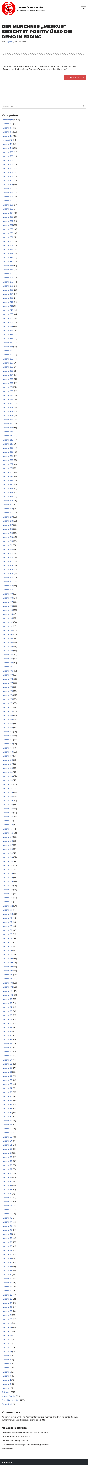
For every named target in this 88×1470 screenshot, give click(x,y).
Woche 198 (8, 600)
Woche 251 (8, 388)
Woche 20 (7, 1323)
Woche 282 (8, 262)
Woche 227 (8, 486)
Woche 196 (8, 608)
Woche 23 (7, 1311)
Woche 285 (8, 250)
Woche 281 (8, 266)
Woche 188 (8, 640)
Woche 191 (7, 628)
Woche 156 (8, 770)
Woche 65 (7, 1140)
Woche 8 (7, 1364)
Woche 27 (7, 1295)
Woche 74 (7, 1104)
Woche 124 (8, 900)
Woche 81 (7, 1075)
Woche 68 (7, 1128)
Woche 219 (8, 518)
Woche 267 (8, 323)
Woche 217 (8, 526)
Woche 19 (7, 1328)
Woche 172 (8, 705)
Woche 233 (8, 461)
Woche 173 (8, 701)
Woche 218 (8, 522)
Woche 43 (7, 1230)
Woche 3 (7, 1384)
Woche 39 (7, 1246)
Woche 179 (8, 677)
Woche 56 (7, 1177)
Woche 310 (8, 148)
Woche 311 (7, 144)
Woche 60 (7, 1161)
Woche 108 (8, 966)
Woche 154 (8, 778)
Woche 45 (7, 1222)
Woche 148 (8, 803)
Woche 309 (8, 152)
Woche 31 (7, 1279)
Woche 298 (8, 197)
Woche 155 (8, 774)
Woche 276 (8, 287)
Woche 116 (7, 933)
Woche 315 (8, 128)
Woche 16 (7, 1340)
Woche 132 (8, 868)
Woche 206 (8, 567)
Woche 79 (7, 1083)
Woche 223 (8, 502)
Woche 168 (8, 722)
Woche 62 (7, 1153)
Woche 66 (7, 1136)
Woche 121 (7, 913)
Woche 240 (8, 433)
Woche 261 (8, 347)
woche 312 (7, 140)
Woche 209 (8, 555)
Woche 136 (8, 852)
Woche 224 (8, 498)
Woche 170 (8, 713)
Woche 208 (8, 559)
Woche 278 (8, 278)
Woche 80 (7, 1079)
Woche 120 (8, 917)
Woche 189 (8, 636)
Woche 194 (8, 616)
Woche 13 (7, 1344)
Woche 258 (8, 360)
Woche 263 (8, 339)
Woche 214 (8, 539)
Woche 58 (7, 1169)
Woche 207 (8, 563)
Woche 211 (7, 547)
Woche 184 (8, 657)
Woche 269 (8, 315)
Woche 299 (8, 193)
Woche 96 (7, 1014)
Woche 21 (7, 1319)
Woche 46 (7, 1218)
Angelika (9, 42)
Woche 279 (8, 274)
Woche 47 (7, 1214)
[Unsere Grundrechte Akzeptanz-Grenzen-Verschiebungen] (23, 8)
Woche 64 (7, 1144)
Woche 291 (8, 225)
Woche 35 (7, 1262)
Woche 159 (8, 758)
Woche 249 (8, 396)
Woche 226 (8, 490)
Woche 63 (7, 1148)
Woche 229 (8, 478)
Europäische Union (10, 1405)
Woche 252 (8, 384)
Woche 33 (7, 1270)
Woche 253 (8, 380)
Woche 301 (8, 185)
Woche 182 (8, 665)
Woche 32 (7, 1275)
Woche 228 (8, 482)
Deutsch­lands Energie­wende (15, 1445)
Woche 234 (8, 457)
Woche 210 (8, 551)
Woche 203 (8, 579)
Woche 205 (8, 571)
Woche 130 (8, 876)
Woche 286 (8, 246)
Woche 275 (8, 290)
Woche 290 (8, 229)
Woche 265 (8, 331)
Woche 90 (7, 1039)
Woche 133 (8, 864)
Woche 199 (8, 596)
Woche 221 (8, 510)
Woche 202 (8, 583)
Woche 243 (8, 421)
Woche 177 (8, 685)
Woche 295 (8, 209)
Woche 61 (7, 1157)
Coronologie (7, 120)
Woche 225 (8, 494)
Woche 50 (7, 1201)
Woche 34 (7, 1267)
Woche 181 (7, 669)
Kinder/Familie (8, 1401)
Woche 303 (8, 177)
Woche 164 (8, 738)
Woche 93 (7, 1027)
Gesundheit (7, 1409)
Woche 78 (7, 1088)
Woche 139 (8, 839)
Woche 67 (7, 1132)
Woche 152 (8, 787)
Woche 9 (7, 1360)
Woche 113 (7, 945)
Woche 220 (8, 514)
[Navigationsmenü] (83, 8)
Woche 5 (7, 1376)
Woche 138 (8, 844)
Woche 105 (8, 978)
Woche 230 (8, 474)
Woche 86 (7, 1055)
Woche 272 (8, 303)
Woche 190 (8, 632)
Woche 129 (8, 880)
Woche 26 (7, 1299)
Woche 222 (8, 506)
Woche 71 (7, 1116)
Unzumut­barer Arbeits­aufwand (16, 1441)
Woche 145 (8, 815)
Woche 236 (8, 449)
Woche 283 (8, 258)
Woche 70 (7, 1120)
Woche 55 (7, 1181)
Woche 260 (8, 352)
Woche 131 (7, 872)
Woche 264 (8, 335)
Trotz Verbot (8, 1453)
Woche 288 (8, 238)
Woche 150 (8, 795)
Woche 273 (8, 299)
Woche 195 (8, 612)
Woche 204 (8, 575)
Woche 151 (7, 791)
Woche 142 (8, 827)
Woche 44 (7, 1226)
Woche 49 (7, 1205)
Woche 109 (8, 961)
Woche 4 (7, 1380)
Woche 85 (7, 1059)
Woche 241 (8, 429)
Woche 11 (7, 1352)
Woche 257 (8, 364)
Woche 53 (7, 1189)
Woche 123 (8, 905)
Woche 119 (7, 921)
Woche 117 (7, 929)
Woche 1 (7, 1393)
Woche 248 (8, 400)
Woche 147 (8, 807)
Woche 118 (7, 925)
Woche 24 (7, 1307)
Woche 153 (8, 783)
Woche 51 (7, 1197)
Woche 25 (7, 1303)
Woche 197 (8, 604)
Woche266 (8, 327)
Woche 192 (8, 624)
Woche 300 (8, 189)
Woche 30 (7, 1283)
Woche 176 (8, 689)
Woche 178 (8, 681)
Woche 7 (7, 1368)
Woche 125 (8, 896)
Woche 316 (8, 124)
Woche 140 (8, 835)
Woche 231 (8, 469)
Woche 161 (7, 750)
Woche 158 (8, 762)
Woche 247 (8, 404)
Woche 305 (8, 168)
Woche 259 (8, 356)
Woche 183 (8, 661)
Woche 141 (7, 831)
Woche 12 (7, 1348)
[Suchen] (41, 106)
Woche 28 (7, 1291)
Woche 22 (7, 1315)
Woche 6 (7, 1372)
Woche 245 (8, 413)
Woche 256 (8, 368)
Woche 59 (7, 1165)
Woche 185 (8, 652)
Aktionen (6, 1397)
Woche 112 (7, 949)
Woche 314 (8, 132)
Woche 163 (8, 742)
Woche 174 (8, 697)
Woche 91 (7, 1035)
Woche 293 (8, 217)
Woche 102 (8, 990)
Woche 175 (8, 693)
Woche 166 (8, 730)
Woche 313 (8, 136)
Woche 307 (8, 160)
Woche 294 (8, 213)
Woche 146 (8, 811)
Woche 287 (8, 242)
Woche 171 (7, 709)
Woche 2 (7, 1388)
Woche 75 (7, 1100)
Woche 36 (7, 1258)
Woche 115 (7, 937)
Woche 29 (7, 1287)
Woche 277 (8, 282)
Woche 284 (8, 254)
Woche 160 (8, 754)
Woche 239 (8, 437)
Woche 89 (7, 1043)
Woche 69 (7, 1124)
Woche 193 (8, 620)
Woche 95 (7, 1018)
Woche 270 (8, 311)
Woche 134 (8, 860)
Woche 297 (8, 201)
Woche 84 (7, 1063)
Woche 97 (7, 1010)
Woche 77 (7, 1092)
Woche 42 (7, 1234)
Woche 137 (8, 848)
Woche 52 (7, 1193)
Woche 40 (7, 1242)
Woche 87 (7, 1051)
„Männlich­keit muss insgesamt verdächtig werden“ (25, 1449)
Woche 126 (8, 892)
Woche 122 (8, 909)
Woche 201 (8, 587)
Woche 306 (8, 164)
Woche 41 (7, 1238)
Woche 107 (8, 970)
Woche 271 (8, 307)
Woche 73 (7, 1108)
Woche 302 (8, 181)
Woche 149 (8, 799)
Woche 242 (8, 425)
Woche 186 (8, 648)
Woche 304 (8, 173)
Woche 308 (8, 156)
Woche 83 (7, 1067)
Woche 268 (8, 319)
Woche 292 (8, 221)
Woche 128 (8, 884)
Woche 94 (7, 1022)
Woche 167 (8, 726)
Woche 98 (7, 1006)
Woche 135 (8, 856)
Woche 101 (7, 994)
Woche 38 (7, 1250)
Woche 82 (7, 1071)
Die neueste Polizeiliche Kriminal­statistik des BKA (25, 1437)
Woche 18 (7, 1332)
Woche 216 (8, 530)
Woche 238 (8, 441)
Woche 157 (8, 766)
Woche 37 (7, 1254)
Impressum (7, 1467)
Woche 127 (8, 888)
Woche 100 (8, 998)
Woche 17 (7, 1336)
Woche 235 (8, 453)
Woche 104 (8, 982)
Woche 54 (7, 1185)
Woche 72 (7, 1112)
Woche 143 (8, 823)
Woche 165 (8, 734)
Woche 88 (7, 1047)
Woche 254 (8, 376)
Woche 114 (7, 941)
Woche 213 (8, 543)
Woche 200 (8, 591)
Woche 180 (8, 673)
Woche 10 (7, 1356)
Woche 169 (8, 717)
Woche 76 (7, 1096)
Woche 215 (8, 535)
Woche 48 (7, 1209)
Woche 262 (8, 343)
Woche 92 (7, 1031)
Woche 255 (8, 372)
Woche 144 (8, 819)
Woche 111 (7, 953)
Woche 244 (8, 417)
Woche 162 (8, 746)
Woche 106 (8, 974)
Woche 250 (8, 392)
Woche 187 (8, 644)
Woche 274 (8, 295)
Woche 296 (8, 205)
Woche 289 (8, 234)
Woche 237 (8, 445)
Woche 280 (8, 270)
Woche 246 (8, 408)
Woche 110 (7, 957)
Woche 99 (7, 1002)
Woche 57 (7, 1173)
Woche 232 (8, 465)
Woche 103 (8, 986)
